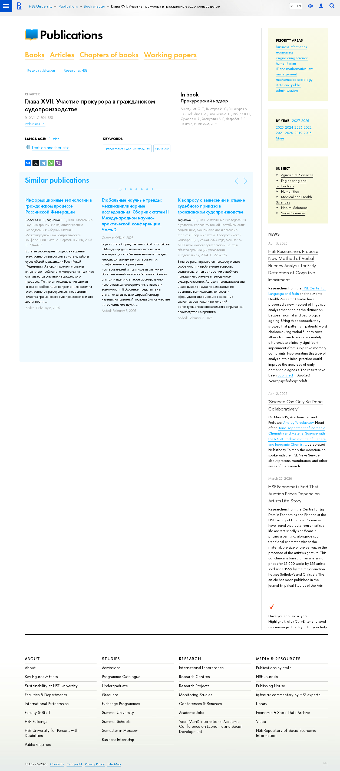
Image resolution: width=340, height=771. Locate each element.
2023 (298, 127)
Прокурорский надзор (204, 101)
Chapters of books (109, 54)
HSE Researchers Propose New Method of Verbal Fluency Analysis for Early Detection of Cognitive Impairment (293, 265)
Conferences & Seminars (200, 703)
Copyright (74, 764)
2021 (280, 132)
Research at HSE (75, 70)
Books (34, 54)
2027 (296, 120)
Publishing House (270, 685)
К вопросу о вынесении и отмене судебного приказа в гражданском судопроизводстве (211, 206)
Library (261, 703)
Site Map (114, 764)
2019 (298, 132)
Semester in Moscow (120, 730)
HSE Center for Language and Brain (297, 291)
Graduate (110, 694)
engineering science (292, 57)
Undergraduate (115, 685)
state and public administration (288, 87)
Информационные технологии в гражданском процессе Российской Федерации (58, 206)
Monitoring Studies (195, 694)
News (274, 234)
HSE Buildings (36, 721)
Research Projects (194, 685)
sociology (304, 79)
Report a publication (41, 70)
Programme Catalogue (121, 676)
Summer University (118, 712)
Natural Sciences (294, 207)
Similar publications (57, 180)
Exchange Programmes (121, 703)
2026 (305, 120)
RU (293, 6)
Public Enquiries (38, 744)
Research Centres (194, 676)
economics (284, 52)
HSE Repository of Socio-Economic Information (286, 733)
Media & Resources (278, 658)
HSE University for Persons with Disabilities (51, 733)
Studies (111, 658)
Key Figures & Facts (41, 676)
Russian (54, 139)
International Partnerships (46, 703)
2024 (289, 127)
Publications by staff (273, 667)
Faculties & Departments (46, 694)
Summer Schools (116, 721)
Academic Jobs (191, 712)
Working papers (170, 54)
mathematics (286, 79)
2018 (308, 132)
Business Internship (118, 739)
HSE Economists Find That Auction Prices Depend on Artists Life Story (294, 493)
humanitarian (286, 63)
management (286, 74)
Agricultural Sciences (297, 174)
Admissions (111, 667)
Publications (71, 34)
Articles (62, 54)
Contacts (57, 764)
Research (190, 658)
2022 (308, 127)
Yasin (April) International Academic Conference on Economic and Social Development (210, 726)
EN (299, 6)
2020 (289, 132)
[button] (120, 189)
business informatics (291, 46)
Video (261, 721)
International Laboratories (201, 667)
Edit (325, 763)
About (32, 658)
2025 (280, 127)
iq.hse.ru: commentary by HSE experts (288, 694)
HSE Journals (267, 676)
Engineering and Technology (291, 183)
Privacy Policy (95, 764)
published (285, 375)
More (280, 138)
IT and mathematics (291, 68)
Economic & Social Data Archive (283, 712)
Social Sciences (293, 213)
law (310, 68)
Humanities (290, 191)
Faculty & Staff (38, 712)
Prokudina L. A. (35, 124)
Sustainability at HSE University (51, 685)
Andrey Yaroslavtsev (298, 422)
